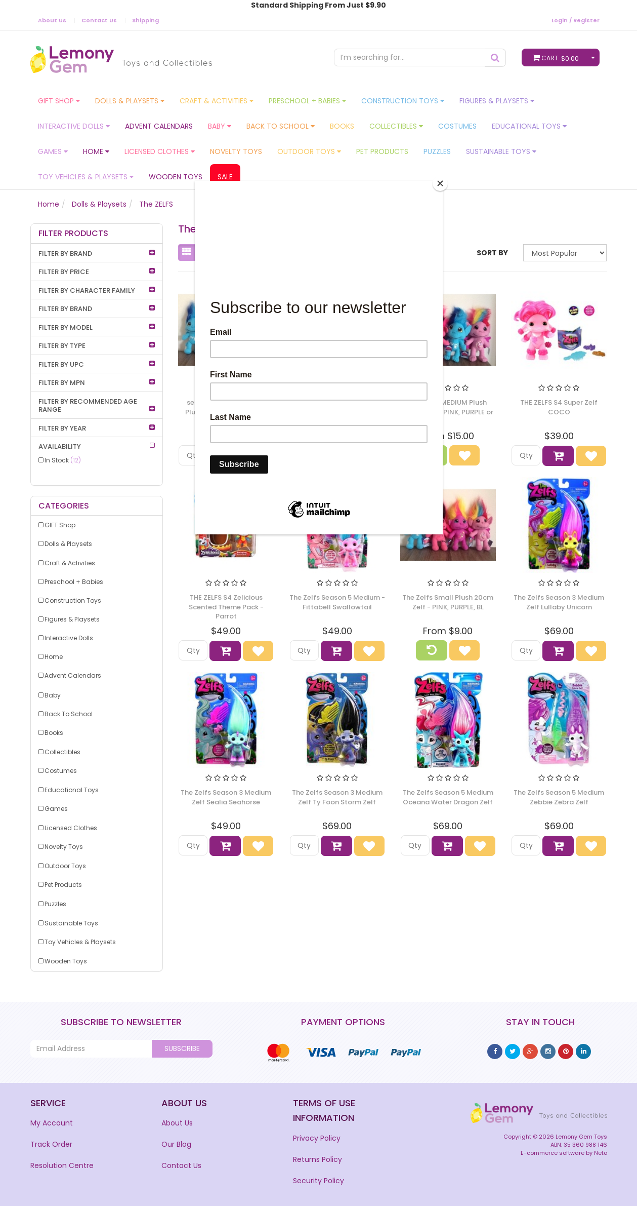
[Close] (440, 183)
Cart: (558, 57)
